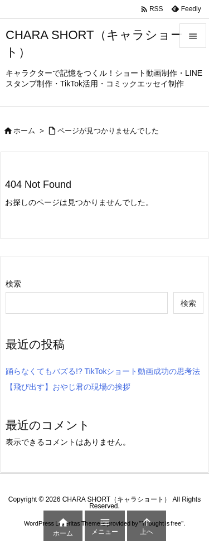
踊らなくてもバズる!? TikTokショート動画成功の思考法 (103, 371)
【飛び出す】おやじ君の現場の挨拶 (68, 386)
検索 (13, 283)
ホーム (24, 131)
